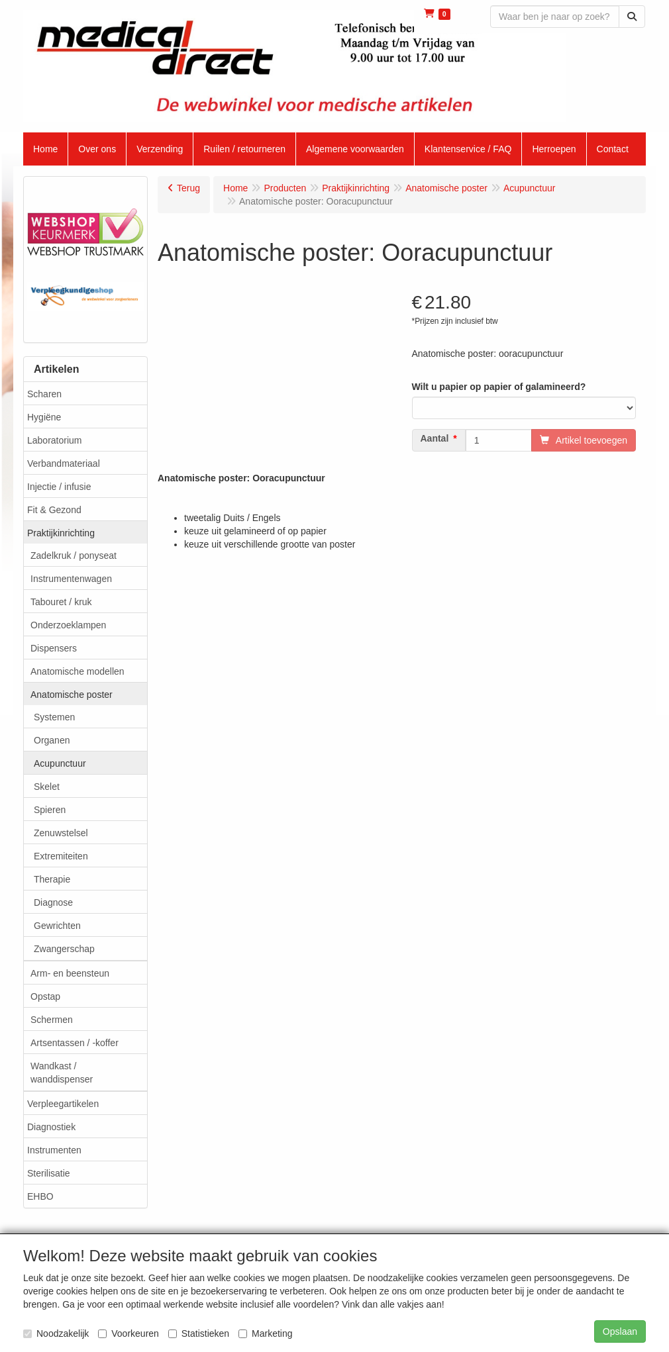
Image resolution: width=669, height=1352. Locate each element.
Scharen (44, 394)
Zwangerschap (64, 948)
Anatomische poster (71, 694)
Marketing (265, 1333)
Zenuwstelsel (61, 833)
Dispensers (53, 648)
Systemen (54, 717)
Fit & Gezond (54, 510)
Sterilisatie (48, 1173)
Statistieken (198, 1333)
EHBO (40, 1196)
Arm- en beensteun (69, 973)
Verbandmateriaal (63, 463)
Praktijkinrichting (61, 533)
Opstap (45, 996)
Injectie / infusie (59, 486)
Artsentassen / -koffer (74, 1043)
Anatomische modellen (77, 671)
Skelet (47, 786)
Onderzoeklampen (68, 625)
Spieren (50, 809)
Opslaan (620, 1331)
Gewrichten (57, 925)
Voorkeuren (128, 1333)
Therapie (52, 879)
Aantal (435, 438)
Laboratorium (54, 440)
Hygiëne (44, 417)
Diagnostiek (51, 1127)
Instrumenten (54, 1150)
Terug (188, 188)
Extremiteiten (61, 856)
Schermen (51, 1019)
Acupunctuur (60, 763)
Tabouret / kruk (61, 602)
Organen (52, 740)
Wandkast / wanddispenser (61, 1073)
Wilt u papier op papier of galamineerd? (499, 386)
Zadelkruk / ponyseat (73, 555)
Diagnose (53, 902)
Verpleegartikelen (63, 1103)
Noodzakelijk (56, 1333)
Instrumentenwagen (71, 578)
